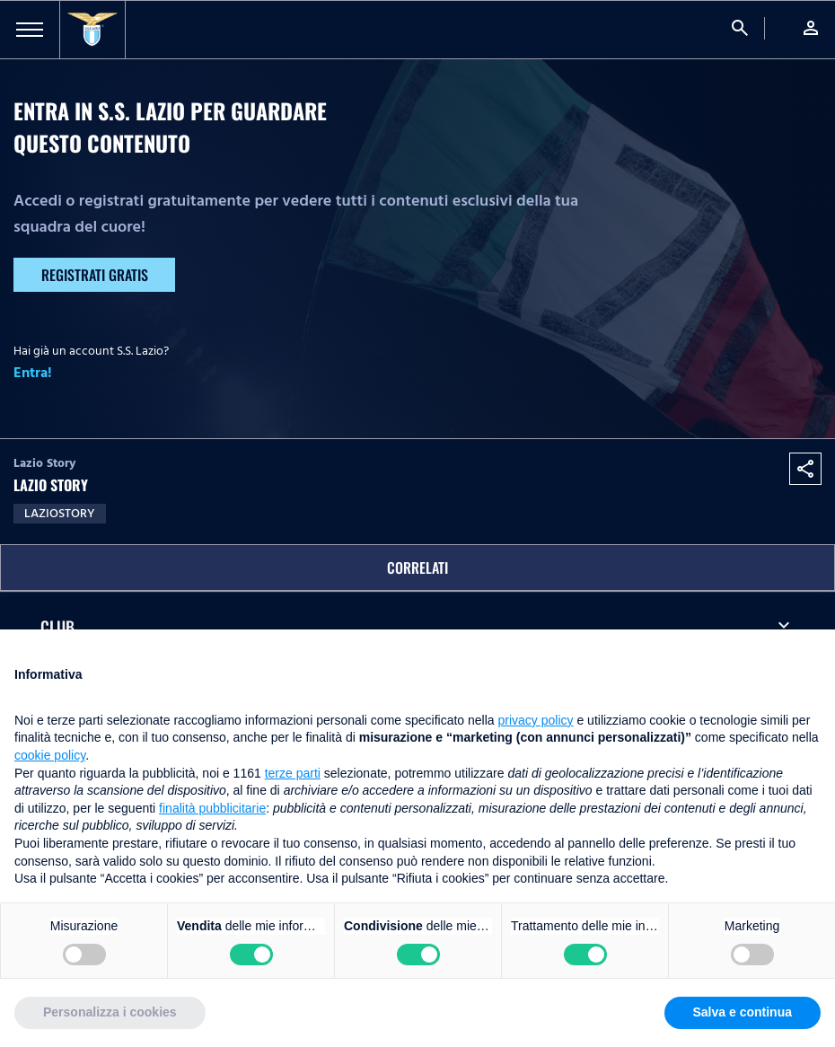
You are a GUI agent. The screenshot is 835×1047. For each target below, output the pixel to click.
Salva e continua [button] (742, 1012)
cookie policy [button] (49, 755)
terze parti (293, 773)
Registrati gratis (94, 275)
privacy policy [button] (536, 720)
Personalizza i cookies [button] (110, 1012)
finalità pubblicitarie (212, 808)
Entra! (32, 372)
